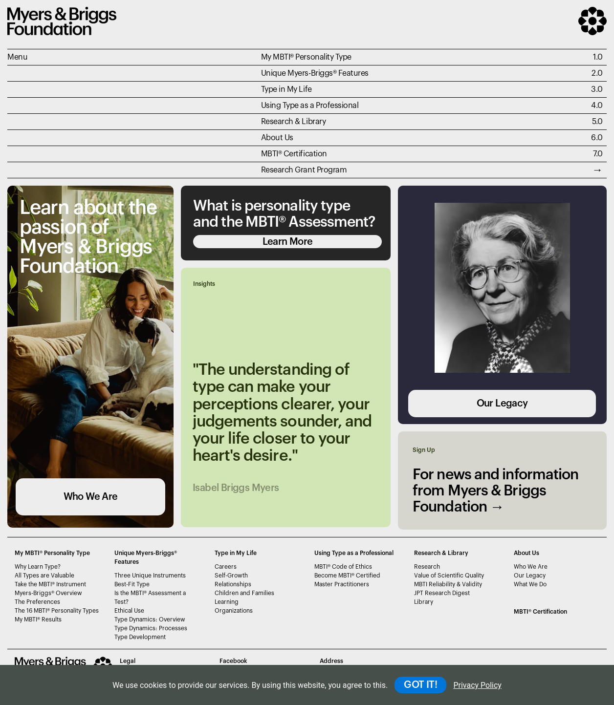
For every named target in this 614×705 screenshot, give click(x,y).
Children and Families (244, 593)
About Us (277, 138)
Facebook (233, 661)
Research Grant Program (304, 170)
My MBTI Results (38, 619)
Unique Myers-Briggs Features (315, 73)
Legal (127, 661)
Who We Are (91, 497)
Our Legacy (502, 403)
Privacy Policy (477, 685)
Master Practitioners (341, 584)
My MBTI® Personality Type (306, 57)
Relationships (233, 584)
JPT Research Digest (442, 593)
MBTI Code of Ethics (343, 567)
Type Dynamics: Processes (150, 628)
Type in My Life (286, 89)
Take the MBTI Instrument (50, 584)
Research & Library (293, 122)
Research (427, 567)
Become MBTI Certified (347, 575)
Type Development (140, 637)
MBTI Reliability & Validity (448, 584)
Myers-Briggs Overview (48, 593)
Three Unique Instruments (150, 575)
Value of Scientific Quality (449, 575)
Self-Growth (231, 575)
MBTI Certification (294, 154)
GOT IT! (420, 685)
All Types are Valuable (44, 575)
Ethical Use (129, 611)
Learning (227, 602)
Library (423, 602)
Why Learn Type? (38, 567)
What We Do (530, 584)
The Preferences (37, 602)
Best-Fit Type (132, 584)
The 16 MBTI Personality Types (57, 611)
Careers (226, 567)
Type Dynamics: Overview (149, 619)
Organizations (234, 611)
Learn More (288, 242)
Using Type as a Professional (310, 105)
